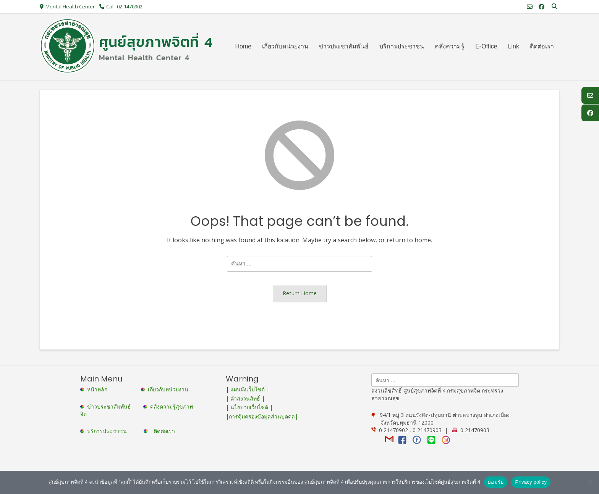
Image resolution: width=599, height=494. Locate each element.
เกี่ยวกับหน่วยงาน (168, 389)
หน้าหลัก (94, 389)
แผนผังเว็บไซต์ (247, 389)
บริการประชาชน (108, 430)
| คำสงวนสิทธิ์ (244, 398)
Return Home (300, 293)
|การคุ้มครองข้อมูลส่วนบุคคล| (262, 416)
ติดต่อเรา (164, 430)
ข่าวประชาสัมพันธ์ (110, 406)
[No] (589, 482)
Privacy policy (531, 482)
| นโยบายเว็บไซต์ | (249, 407)
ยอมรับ (495, 482)
